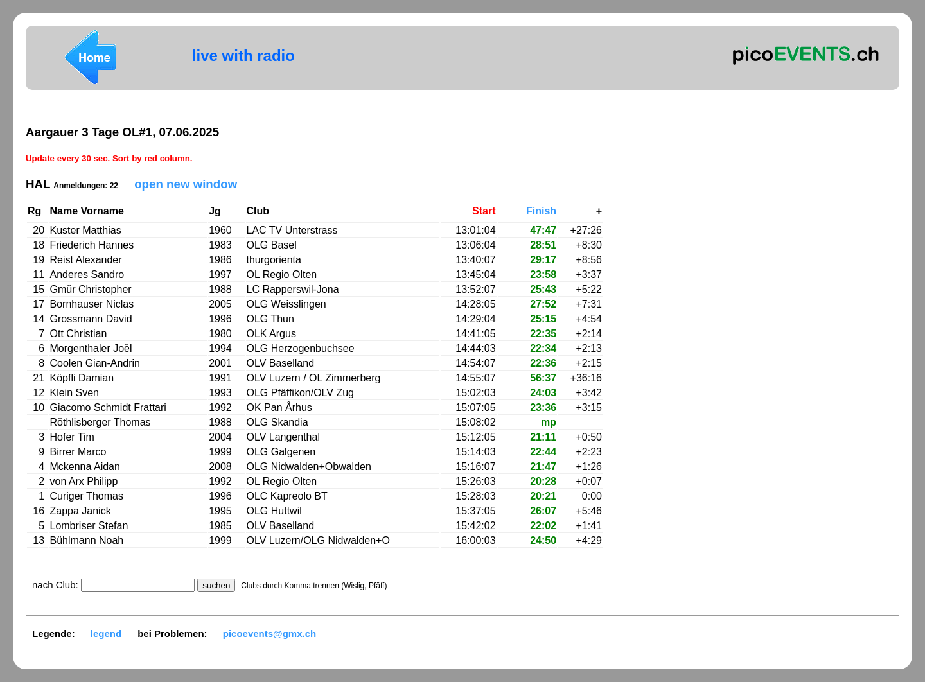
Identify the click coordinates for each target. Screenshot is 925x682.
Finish (541, 210)
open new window (185, 184)
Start (483, 210)
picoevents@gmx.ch (270, 633)
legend (106, 633)
